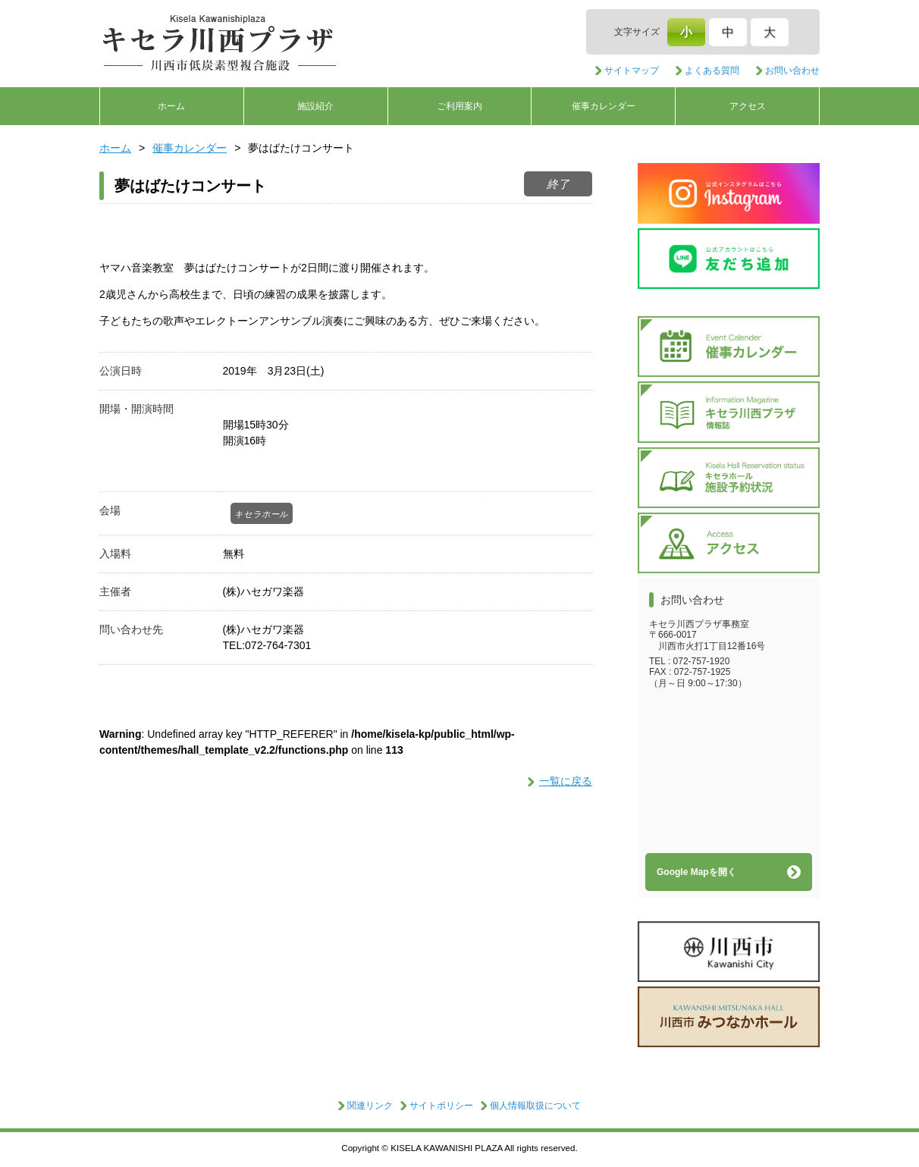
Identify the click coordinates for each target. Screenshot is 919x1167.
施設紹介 (315, 106)
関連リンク (370, 1105)
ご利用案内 (459, 106)
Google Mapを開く (696, 872)
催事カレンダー (603, 106)
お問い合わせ (792, 70)
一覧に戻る (565, 781)
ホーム (171, 106)
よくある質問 (712, 70)
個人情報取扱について (535, 1105)
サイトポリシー (441, 1105)
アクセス (747, 106)
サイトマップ (631, 70)
